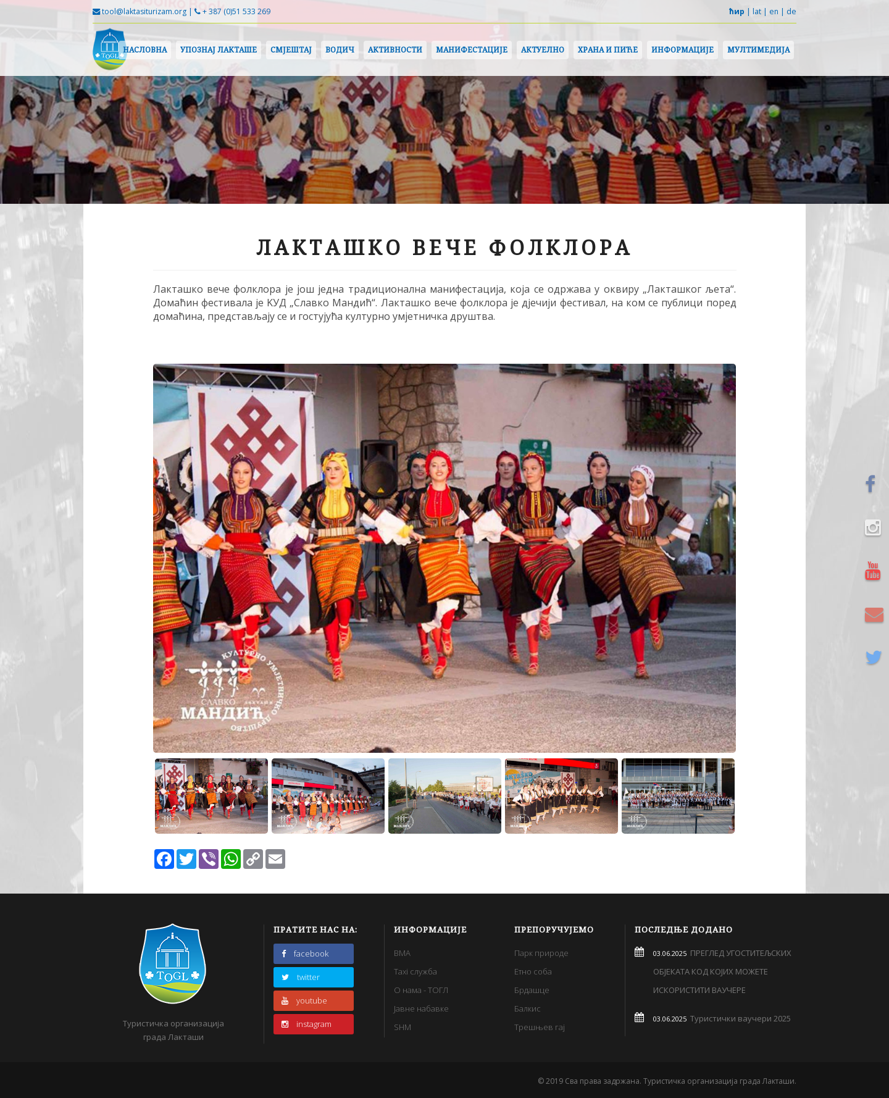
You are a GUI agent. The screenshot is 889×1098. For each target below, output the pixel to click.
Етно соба (533, 971)
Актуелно (542, 49)
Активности (395, 49)
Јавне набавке (421, 1008)
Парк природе (541, 952)
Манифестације (471, 49)
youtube (304, 1000)
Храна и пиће (608, 49)
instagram (307, 1023)
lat (757, 11)
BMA (402, 952)
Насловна (145, 49)
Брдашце (531, 989)
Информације (682, 49)
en (773, 11)
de (791, 11)
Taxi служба (415, 971)
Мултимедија (758, 49)
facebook (305, 953)
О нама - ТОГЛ (421, 989)
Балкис (527, 1008)
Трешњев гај (539, 1027)
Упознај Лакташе (218, 49)
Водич (339, 49)
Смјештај (291, 49)
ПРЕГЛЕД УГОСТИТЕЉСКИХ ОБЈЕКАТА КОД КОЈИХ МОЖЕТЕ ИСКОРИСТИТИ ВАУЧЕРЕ (722, 971)
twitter (301, 977)
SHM (402, 1027)
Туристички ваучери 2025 (739, 1018)
